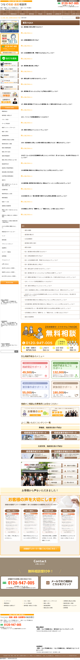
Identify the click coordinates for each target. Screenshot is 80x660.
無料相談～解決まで (7, 115)
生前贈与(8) (5, 189)
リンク (3, 235)
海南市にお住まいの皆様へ (8, 272)
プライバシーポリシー (7, 243)
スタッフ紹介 (5, 119)
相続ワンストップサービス (8, 127)
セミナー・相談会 (6, 252)
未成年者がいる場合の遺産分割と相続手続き (9, 221)
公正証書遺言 (28, 239)
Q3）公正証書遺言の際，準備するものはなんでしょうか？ (41, 260)
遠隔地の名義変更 (6, 205)
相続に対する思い (6, 151)
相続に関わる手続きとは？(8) (9, 159)
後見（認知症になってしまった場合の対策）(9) (9, 185)
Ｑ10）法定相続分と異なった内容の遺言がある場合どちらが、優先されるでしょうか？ (49, 290)
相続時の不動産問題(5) (7, 168)
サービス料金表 (6, 123)
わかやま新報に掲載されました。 (9, 227)
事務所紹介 (4, 111)
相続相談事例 (5, 135)
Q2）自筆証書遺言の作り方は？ (34, 256)
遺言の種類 (28, 230)
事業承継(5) (5, 197)
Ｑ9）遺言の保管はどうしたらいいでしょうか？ (38, 285)
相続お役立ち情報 (48, 607)
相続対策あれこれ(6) (7, 193)
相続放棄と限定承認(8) (7, 172)
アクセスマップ (6, 260)
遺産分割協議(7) (6, 155)
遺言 (23, 226)
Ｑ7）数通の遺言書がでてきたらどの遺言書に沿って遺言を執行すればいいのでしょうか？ (50, 277)
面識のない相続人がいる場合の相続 (9, 216)
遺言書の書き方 (29, 234)
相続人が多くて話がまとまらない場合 (9, 210)
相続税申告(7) (5, 164)
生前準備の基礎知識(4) (7, 176)
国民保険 (4, 239)
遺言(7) (3, 180)
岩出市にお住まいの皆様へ (8, 268)
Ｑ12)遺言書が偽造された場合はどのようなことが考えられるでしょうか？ (46, 299)
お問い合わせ (5, 264)
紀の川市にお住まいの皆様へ (9, 276)
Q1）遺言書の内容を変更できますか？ (36, 251)
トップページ (7, 601)
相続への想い (5, 131)
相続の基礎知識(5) (6, 147)
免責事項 (4, 248)
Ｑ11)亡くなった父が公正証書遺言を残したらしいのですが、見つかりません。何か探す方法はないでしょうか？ (50, 295)
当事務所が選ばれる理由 (8, 139)
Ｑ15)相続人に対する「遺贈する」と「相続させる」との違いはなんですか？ (46, 312)
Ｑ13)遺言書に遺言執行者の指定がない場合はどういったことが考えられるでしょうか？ (50, 304)
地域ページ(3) (5, 201)
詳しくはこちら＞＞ (26, 33)
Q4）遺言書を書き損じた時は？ (34, 264)
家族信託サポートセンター (8, 231)
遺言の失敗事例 (29, 317)
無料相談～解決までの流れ (30, 605)
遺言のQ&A (28, 247)
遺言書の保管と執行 (30, 243)
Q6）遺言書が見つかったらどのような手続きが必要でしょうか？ (43, 273)
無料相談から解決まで (9, 605)
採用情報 (4, 256)
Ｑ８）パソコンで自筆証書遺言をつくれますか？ (39, 281)
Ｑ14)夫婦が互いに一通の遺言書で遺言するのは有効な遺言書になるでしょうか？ (48, 308)
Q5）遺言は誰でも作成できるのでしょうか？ (38, 268)
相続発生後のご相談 (7, 143)
